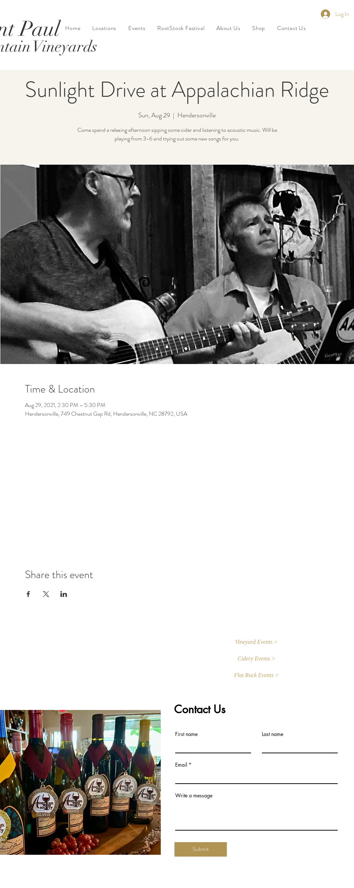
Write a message (193, 795)
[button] (256, 642)
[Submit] (200, 849)
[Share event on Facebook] (28, 594)
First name (186, 734)
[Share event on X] (46, 594)
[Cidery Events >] (256, 659)
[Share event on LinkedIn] (63, 594)
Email (181, 764)
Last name (272, 734)
